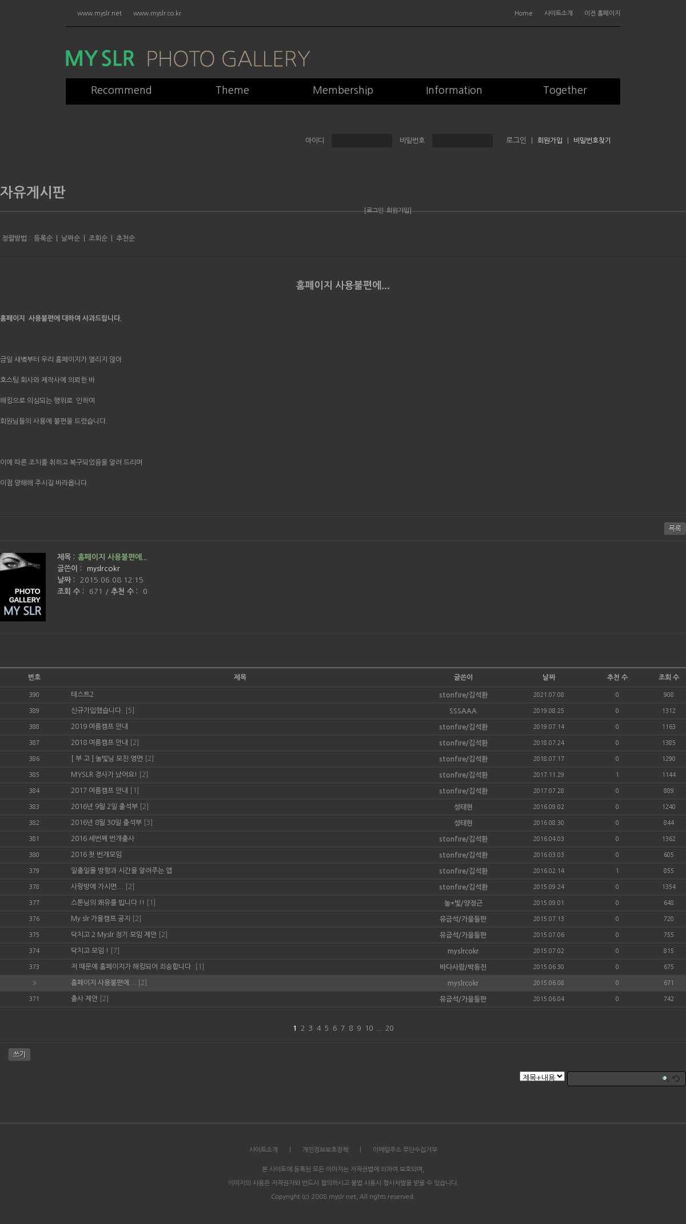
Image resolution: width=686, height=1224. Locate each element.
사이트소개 (558, 13)
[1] (134, 790)
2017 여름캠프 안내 (99, 790)
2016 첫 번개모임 (96, 854)
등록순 (43, 238)
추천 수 (617, 677)
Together (565, 90)
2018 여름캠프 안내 (99, 742)
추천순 (125, 238)
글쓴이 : (70, 568)
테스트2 (82, 694)
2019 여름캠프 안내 (99, 726)
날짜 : (67, 580)
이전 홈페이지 (602, 13)
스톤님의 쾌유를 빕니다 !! (108, 902)
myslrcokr (103, 568)
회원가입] (399, 211)
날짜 (549, 677)
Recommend (121, 90)
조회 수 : (71, 591)
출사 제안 (84, 998)
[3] (148, 822)
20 (389, 1028)
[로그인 (374, 211)
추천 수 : (125, 591)
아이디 (314, 140)
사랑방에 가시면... (97, 886)
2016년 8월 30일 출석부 (106, 822)
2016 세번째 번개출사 (102, 838)
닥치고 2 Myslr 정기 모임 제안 (114, 934)
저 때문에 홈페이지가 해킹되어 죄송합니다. (132, 966)
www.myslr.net (99, 13)
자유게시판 (33, 193)
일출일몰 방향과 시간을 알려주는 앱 (121, 870)
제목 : (66, 557)
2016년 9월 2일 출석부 (104, 806)
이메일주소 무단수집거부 (405, 1150)
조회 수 (669, 677)
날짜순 (70, 238)
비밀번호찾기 (592, 140)
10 (369, 1028)
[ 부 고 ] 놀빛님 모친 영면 (107, 758)
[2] (134, 742)
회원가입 (550, 140)
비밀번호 (412, 140)
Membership (343, 90)
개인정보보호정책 (325, 1150)
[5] (129, 710)
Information (454, 90)
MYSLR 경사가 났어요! (104, 774)
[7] (114, 950)
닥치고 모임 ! (90, 950)
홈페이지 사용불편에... (343, 285)
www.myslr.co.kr (157, 13)
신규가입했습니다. (97, 710)
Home (523, 13)
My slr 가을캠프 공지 (100, 918)
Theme (232, 90)
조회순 (98, 238)
